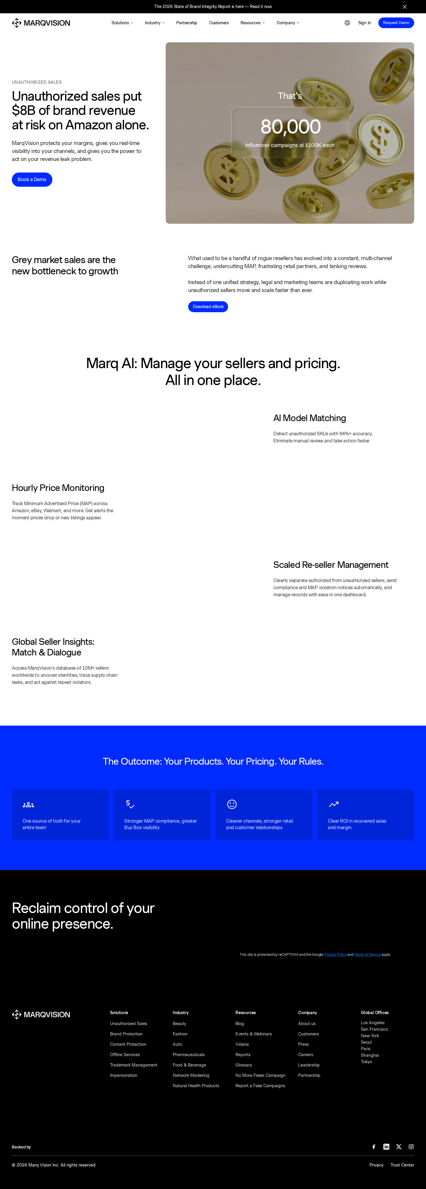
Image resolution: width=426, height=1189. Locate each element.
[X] (399, 1147)
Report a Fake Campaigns (260, 1085)
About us (307, 1023)
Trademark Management (133, 1065)
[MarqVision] (41, 23)
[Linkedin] (386, 1147)
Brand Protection (126, 1034)
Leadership (309, 1065)
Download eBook (208, 306)
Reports (243, 1054)
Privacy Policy (335, 954)
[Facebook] (374, 1147)
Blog (239, 1023)
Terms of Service (367, 954)
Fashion (180, 1034)
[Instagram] (411, 1147)
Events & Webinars (253, 1034)
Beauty (179, 1023)
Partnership (309, 1075)
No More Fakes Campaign (260, 1075)
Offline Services (125, 1054)
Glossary (243, 1065)
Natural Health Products (196, 1085)
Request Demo (396, 22)
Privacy (376, 1165)
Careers (305, 1054)
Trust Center (402, 1165)
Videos (242, 1044)
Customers (308, 1034)
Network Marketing (191, 1075)
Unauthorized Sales (128, 1023)
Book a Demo (32, 179)
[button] (122, 22)
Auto (177, 1044)
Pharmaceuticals (189, 1054)
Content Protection (128, 1044)
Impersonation (123, 1075)
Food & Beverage (189, 1065)
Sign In (364, 22)
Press (303, 1044)
